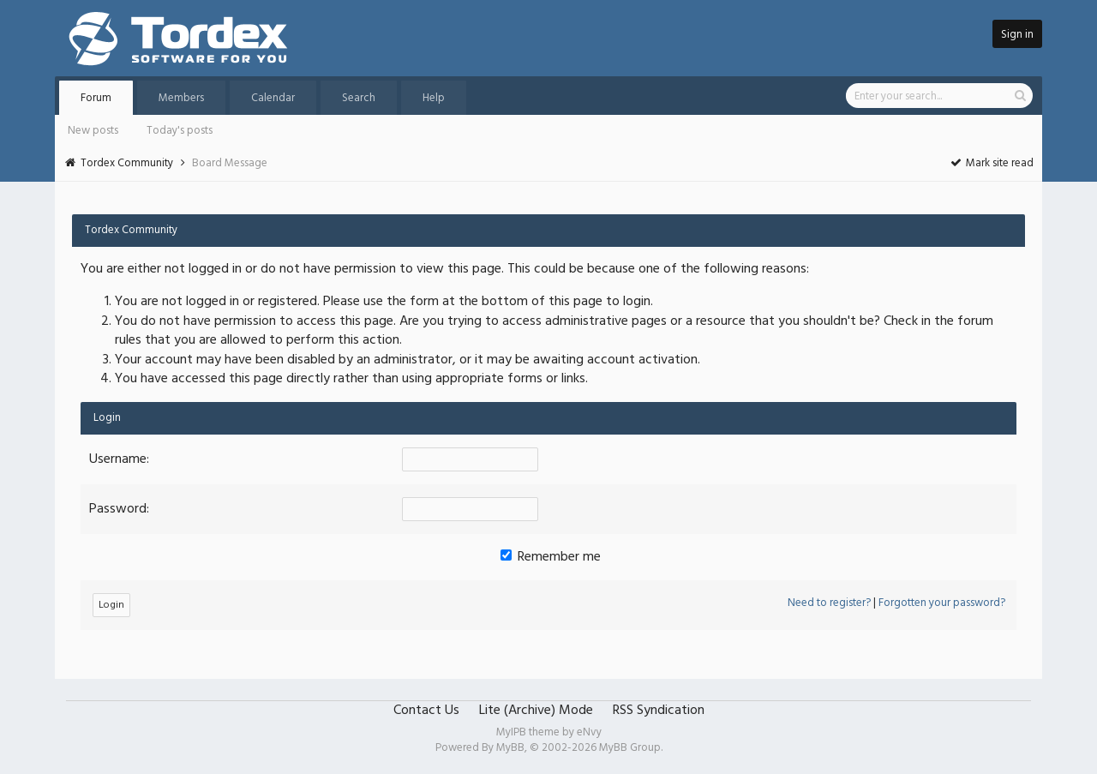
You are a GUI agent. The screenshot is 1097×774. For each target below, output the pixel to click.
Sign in (1017, 35)
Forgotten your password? (941, 603)
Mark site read (991, 163)
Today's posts (180, 131)
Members (181, 98)
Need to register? (829, 603)
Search (358, 98)
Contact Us (426, 710)
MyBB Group (630, 748)
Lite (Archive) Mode (536, 710)
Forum (96, 98)
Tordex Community (127, 163)
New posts (93, 131)
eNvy (589, 732)
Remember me (551, 557)
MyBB (510, 748)
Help (434, 98)
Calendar (273, 98)
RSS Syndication (658, 710)
